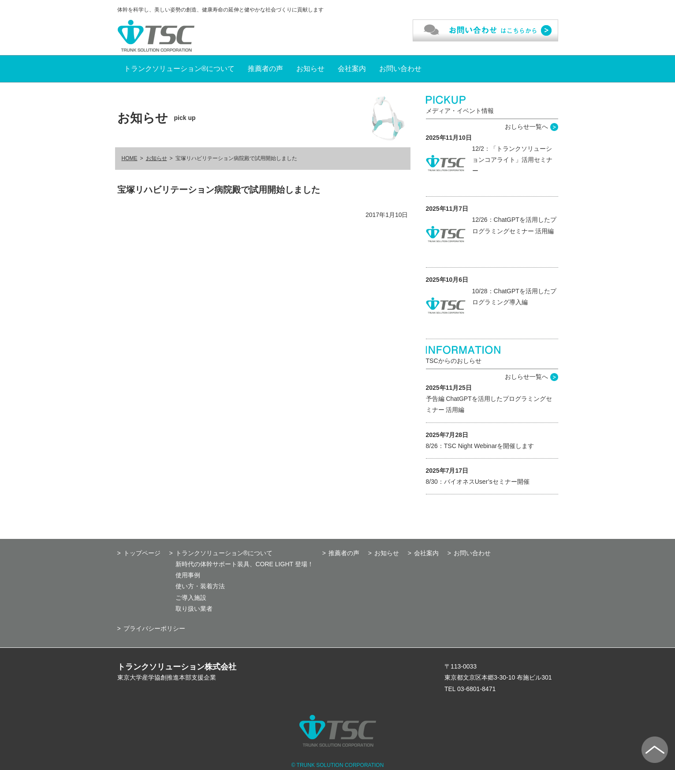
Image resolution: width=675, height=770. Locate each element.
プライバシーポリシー (154, 628)
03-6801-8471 (476, 688)
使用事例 (187, 575)
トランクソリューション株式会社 (176, 666)
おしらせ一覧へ (526, 126)
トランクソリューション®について (179, 68)
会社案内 (352, 68)
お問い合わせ (400, 68)
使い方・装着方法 (200, 586)
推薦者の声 (265, 68)
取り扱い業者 (194, 608)
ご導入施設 (190, 597)
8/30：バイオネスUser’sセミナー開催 (478, 481)
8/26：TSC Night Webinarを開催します (480, 445)
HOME (130, 158)
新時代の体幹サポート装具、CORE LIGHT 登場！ (244, 564)
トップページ (141, 553)
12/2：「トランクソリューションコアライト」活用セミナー (512, 159)
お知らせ (310, 68)
